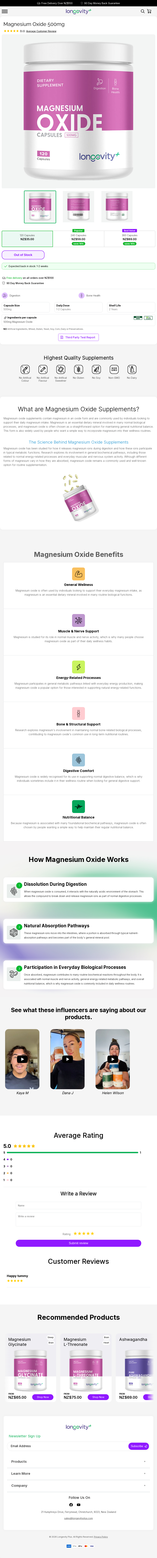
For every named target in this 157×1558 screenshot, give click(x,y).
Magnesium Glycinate (19, 1342)
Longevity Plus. (65, 1537)
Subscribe (137, 1446)
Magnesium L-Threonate (75, 1342)
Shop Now (43, 1397)
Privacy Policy (101, 1537)
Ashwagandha (133, 1339)
